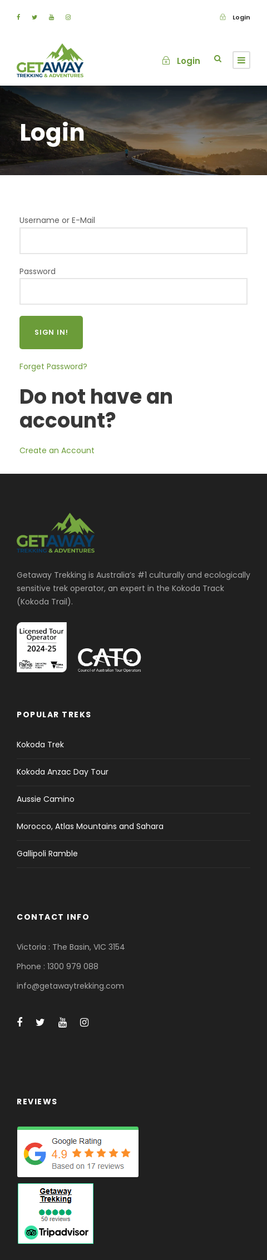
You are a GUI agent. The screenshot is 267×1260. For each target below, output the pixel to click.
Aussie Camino (46, 799)
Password (37, 271)
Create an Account (57, 450)
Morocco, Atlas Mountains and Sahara (90, 826)
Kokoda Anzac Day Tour (62, 771)
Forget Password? (53, 366)
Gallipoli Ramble (47, 853)
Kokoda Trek (40, 744)
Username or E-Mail (57, 220)
